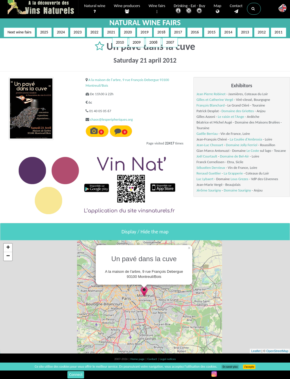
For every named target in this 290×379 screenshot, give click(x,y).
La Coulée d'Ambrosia (246, 139)
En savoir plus (230, 367)
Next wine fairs (19, 32)
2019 (144, 32)
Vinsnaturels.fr (43, 8)
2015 (212, 32)
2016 (195, 32)
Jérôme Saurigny (209, 190)
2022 (94, 32)
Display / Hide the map (145, 232)
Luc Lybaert (205, 179)
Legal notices (168, 359)
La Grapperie (233, 173)
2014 (228, 32)
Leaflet (256, 351)
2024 (61, 32)
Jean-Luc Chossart (210, 145)
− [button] (8, 256)
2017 (178, 32)
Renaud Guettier (209, 173)
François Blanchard (211, 105)
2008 (153, 42)
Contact (236, 9)
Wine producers (127, 9)
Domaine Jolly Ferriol (241, 145)
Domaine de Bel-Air (234, 156)
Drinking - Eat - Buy (189, 9)
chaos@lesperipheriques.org (111, 119)
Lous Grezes (239, 179)
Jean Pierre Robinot (211, 94)
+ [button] (8, 248)
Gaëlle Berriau (207, 133)
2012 (262, 32)
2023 (78, 32)
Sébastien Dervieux (211, 167)
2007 (170, 42)
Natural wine (94, 9)
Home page (137, 359)
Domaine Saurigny (237, 190)
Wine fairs (157, 9)
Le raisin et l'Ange (231, 116)
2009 (136, 42)
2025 (44, 32)
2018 (161, 32)
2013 (245, 32)
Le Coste (252, 150)
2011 (278, 32)
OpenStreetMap (277, 351)
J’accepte (249, 367)
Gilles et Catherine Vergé (215, 99)
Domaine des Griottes (237, 111)
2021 (111, 32)
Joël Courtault (207, 156)
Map (217, 9)
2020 (128, 32)
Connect (75, 374)
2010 (120, 42)
